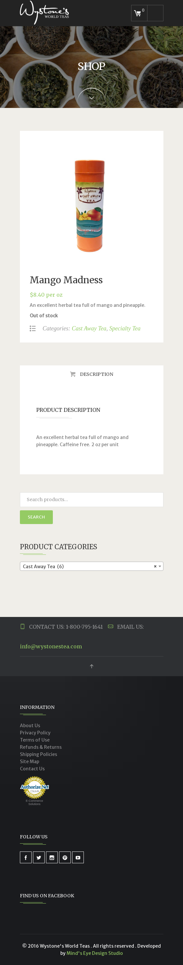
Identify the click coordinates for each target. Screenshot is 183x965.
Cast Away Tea (89, 328)
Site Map (29, 761)
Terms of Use (35, 740)
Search (36, 517)
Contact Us (32, 769)
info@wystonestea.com (51, 646)
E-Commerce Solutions (34, 802)
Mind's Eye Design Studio (95, 953)
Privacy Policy (35, 733)
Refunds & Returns (41, 747)
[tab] (91, 374)
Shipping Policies (38, 754)
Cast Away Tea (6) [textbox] (90, 566)
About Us (30, 725)
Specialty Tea (125, 328)
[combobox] (91, 566)
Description (96, 374)
